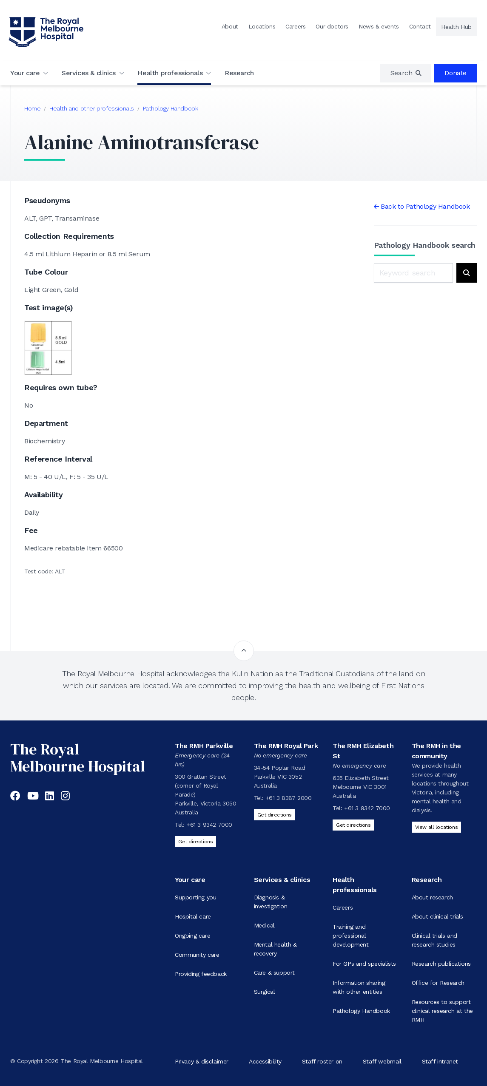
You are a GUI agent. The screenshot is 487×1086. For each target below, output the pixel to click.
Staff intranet (440, 1061)
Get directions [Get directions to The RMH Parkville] (195, 842)
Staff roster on (322, 1061)
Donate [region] (455, 73)
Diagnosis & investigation (271, 902)
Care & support (274, 972)
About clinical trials (438, 916)
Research (239, 73)
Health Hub (456, 26)
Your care (25, 73)
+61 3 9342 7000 (209, 824)
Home (32, 108)
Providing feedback (201, 973)
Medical (264, 925)
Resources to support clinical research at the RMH (442, 1010)
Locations (261, 26)
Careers (295, 26)
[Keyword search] (413, 273)
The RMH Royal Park (286, 746)
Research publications (441, 963)
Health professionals (169, 73)
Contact (420, 26)
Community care (197, 954)
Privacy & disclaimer (201, 1061)
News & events (379, 26)
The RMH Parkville (204, 746)
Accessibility (265, 1061)
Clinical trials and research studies (434, 940)
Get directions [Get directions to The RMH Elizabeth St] (353, 825)
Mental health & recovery (275, 949)
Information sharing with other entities (359, 987)
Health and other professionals (91, 108)
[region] (405, 73)
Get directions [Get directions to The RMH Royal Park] (274, 815)
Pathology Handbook (170, 108)
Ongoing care (192, 935)
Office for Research (438, 982)
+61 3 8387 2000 (288, 797)
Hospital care (193, 916)
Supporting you (195, 897)
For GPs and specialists (364, 963)
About (230, 26)
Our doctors (332, 26)
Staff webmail (382, 1061)
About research (432, 897)
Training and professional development (351, 935)
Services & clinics (89, 73)
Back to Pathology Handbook (425, 206)
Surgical (264, 991)
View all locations (436, 827)
